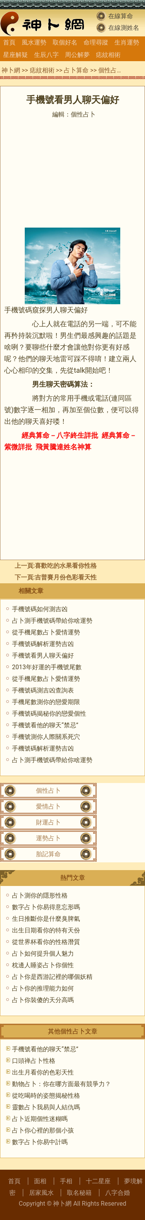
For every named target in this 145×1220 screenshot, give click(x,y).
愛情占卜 (48, 806)
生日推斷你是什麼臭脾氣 (46, 918)
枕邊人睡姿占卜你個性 (43, 965)
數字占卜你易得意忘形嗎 (46, 907)
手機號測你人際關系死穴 (46, 736)
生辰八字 (46, 54)
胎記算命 (48, 854)
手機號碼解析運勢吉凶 (43, 644)
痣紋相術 (108, 54)
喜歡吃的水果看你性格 (66, 565)
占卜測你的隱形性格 (40, 895)
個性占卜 (110, 70)
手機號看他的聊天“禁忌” (45, 725)
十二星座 (98, 1181)
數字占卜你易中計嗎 (40, 1142)
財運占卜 (48, 822)
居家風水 (41, 1192)
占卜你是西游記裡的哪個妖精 (52, 976)
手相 (66, 1181)
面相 (40, 1181)
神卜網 (11, 70)
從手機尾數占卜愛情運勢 (46, 632)
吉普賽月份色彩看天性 (66, 577)
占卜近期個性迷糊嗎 (40, 1118)
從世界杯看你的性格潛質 (46, 942)
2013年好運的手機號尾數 (47, 667)
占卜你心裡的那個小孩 (43, 1130)
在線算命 (120, 16)
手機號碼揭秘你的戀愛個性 (49, 713)
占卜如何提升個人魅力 (43, 953)
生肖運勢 (126, 42)
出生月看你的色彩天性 (43, 1072)
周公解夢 (77, 54)
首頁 (9, 42)
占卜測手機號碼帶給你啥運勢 (52, 620)
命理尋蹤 (96, 42)
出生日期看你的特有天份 (46, 930)
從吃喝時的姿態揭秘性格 (46, 1095)
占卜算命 (76, 70)
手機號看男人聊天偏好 (43, 655)
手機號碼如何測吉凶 (40, 609)
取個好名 (65, 42)
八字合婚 (117, 1192)
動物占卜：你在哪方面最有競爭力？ (61, 1084)
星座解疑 (15, 54)
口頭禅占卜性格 (33, 1060)
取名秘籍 (79, 1192)
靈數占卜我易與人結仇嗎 (46, 1107)
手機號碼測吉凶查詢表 (43, 690)
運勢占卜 (48, 838)
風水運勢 (34, 42)
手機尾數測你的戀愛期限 (46, 702)
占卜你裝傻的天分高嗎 (43, 1000)
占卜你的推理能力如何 (43, 988)
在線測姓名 (123, 27)
